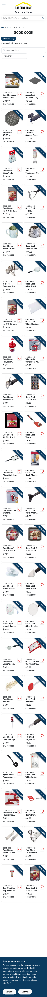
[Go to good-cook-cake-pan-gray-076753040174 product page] (35, 543)
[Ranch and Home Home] (23, 5)
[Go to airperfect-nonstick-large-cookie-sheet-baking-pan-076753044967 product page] (35, 90)
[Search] (43, 18)
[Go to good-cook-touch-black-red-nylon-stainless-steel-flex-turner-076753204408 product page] (35, 430)
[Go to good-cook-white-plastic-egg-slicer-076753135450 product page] (12, 581)
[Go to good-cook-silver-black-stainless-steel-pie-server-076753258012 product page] (35, 581)
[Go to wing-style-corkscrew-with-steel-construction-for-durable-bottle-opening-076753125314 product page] (35, 355)
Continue (9, 992)
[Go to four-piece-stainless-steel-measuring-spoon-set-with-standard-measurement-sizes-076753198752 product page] (35, 845)
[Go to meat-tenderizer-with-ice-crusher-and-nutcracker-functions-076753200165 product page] (35, 166)
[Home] (2, 27)
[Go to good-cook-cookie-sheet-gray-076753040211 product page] (12, 317)
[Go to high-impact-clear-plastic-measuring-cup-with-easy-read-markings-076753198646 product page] (12, 619)
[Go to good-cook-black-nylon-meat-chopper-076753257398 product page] (35, 506)
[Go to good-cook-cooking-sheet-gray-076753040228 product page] (12, 204)
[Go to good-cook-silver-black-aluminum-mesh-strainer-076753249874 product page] (12, 657)
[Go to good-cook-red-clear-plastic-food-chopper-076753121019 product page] (12, 355)
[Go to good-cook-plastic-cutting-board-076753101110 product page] (12, 430)
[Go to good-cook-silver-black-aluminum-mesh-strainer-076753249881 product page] (35, 279)
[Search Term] (23, 17)
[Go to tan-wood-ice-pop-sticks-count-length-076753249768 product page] (12, 883)
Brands (9, 27)
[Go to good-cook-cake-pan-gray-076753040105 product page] (35, 883)
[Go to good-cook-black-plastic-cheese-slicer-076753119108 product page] (35, 468)
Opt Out (25, 992)
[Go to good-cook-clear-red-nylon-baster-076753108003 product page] (12, 732)
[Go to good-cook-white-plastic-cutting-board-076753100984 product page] (35, 317)
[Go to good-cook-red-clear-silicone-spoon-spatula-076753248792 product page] (35, 694)
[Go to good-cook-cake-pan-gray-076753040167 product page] (12, 543)
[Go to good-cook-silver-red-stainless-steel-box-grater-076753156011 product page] (12, 166)
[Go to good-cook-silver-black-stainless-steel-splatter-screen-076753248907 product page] (35, 619)
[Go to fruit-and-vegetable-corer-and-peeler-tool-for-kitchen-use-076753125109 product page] (35, 732)
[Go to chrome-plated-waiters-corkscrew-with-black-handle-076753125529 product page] (12, 506)
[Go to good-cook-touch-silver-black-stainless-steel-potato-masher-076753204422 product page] (35, 204)
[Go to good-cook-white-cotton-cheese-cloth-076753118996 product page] (35, 770)
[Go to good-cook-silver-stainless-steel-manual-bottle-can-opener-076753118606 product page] (12, 845)
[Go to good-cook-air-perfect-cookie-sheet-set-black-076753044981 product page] (12, 90)
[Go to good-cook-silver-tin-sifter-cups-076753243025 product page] (12, 241)
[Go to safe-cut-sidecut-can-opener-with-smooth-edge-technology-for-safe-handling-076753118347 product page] (35, 128)
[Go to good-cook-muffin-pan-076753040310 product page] (35, 392)
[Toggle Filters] (43, 56)
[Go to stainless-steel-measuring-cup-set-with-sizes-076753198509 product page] (12, 279)
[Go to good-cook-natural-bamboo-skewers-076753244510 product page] (12, 694)
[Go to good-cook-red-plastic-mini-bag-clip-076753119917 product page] (12, 808)
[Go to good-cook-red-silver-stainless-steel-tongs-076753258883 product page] (35, 808)
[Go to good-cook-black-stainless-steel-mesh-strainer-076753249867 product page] (12, 468)
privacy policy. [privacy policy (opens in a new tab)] (9, 977)
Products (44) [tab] (8, 39)
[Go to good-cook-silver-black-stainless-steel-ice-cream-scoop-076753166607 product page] (12, 392)
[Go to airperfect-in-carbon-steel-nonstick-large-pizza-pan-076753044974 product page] (12, 128)
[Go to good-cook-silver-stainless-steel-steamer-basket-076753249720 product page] (35, 241)
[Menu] (4, 4)
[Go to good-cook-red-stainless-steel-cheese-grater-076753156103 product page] (35, 657)
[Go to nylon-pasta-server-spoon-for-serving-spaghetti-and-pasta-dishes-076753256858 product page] (12, 770)
